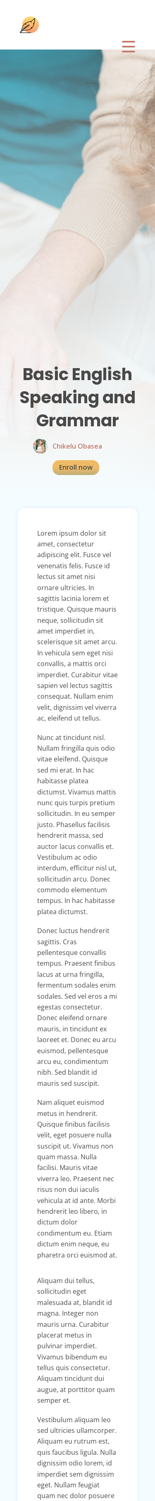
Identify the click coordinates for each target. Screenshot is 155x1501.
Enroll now (76, 467)
